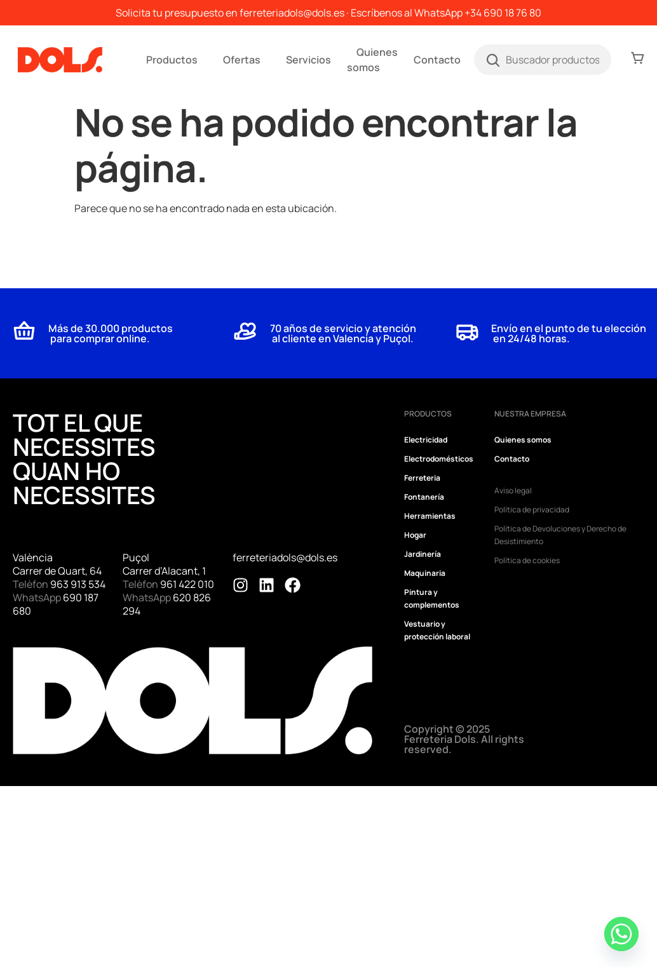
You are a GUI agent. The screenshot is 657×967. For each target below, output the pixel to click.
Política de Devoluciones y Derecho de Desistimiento (560, 535)
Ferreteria (422, 477)
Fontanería (424, 496)
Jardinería (422, 554)
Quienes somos (372, 59)
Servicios (308, 60)
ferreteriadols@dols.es (292, 13)
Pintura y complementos (431, 598)
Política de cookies (527, 560)
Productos (172, 60)
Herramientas (430, 515)
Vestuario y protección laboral (437, 630)
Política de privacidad (531, 509)
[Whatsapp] (621, 934)
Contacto (437, 60)
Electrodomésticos (438, 458)
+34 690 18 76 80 (502, 13)
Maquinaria (424, 573)
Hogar (415, 535)
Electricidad (425, 439)
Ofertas (242, 60)
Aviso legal (513, 490)
